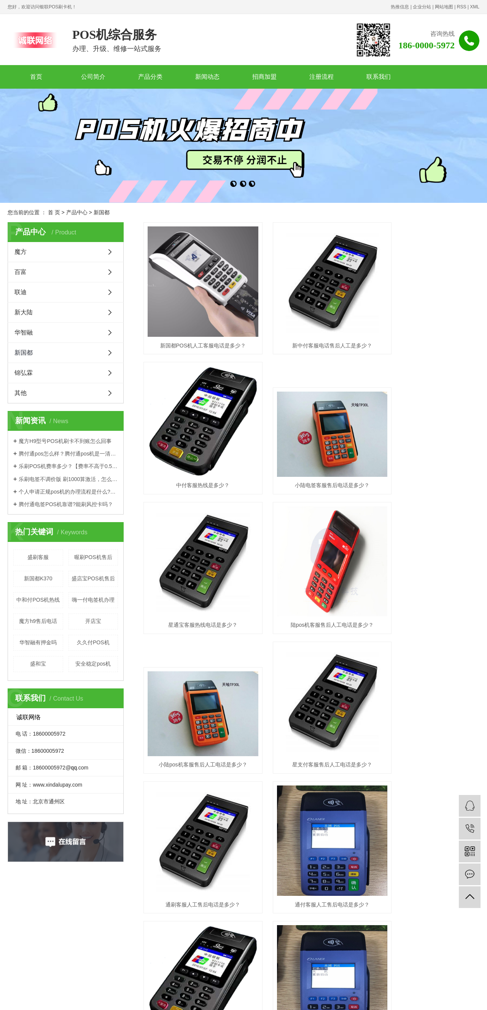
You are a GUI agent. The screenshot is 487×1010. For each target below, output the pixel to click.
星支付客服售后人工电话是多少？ (311, 583)
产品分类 (150, 76)
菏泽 (452, 995)
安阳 (463, 995)
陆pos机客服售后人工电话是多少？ (426, 457)
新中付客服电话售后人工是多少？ (311, 331)
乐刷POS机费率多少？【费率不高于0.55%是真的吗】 (68, 466)
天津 (264, 995)
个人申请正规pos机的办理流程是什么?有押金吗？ (68, 492)
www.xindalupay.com (285, 943)
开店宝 (93, 621)
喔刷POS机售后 (93, 557)
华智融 (23, 332)
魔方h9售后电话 (38, 621)
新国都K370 (38, 578)
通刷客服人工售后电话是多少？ (427, 583)
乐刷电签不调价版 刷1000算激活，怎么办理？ (68, 479)
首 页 (54, 212)
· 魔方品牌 (100, 932)
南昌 (430, 995)
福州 (419, 995)
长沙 (358, 995)
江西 (325, 995)
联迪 (20, 292)
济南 (441, 995)
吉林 (297, 995)
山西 (286, 995)
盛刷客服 (38, 557)
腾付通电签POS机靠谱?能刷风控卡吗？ (66, 504)
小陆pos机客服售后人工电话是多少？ (196, 583)
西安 (220, 995)
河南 (347, 995)
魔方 (20, 252)
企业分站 (422, 7)
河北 (275, 995)
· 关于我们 (150, 955)
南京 (385, 995)
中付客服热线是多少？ (427, 331)
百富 (20, 272)
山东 (336, 995)
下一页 (356, 739)
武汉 (119, 995)
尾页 (380, 739)
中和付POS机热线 (38, 600)
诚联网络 (228, 987)
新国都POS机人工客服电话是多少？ (196, 331)
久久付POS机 (93, 642)
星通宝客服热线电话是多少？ (311, 457)
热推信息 (400, 7)
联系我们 (378, 76)
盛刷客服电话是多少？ (427, 709)
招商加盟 (264, 76)
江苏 (108, 995)
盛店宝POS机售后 (93, 578)
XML (474, 7)
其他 (20, 393)
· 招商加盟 (150, 921)
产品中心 (77, 212)
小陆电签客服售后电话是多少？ (196, 457)
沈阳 (396, 995)
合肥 (197, 995)
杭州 (408, 995)
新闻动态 (207, 76)
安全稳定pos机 (93, 664)
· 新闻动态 (100, 955)
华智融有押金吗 (38, 642)
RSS (461, 7)
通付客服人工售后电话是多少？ (196, 709)
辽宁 (186, 995)
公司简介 (93, 76)
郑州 (164, 995)
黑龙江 (311, 995)
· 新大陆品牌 (102, 943)
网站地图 (444, 7)
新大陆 (23, 312)
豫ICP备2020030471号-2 (101, 987)
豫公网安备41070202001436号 (159, 987)
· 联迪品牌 (150, 932)
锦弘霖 (23, 373)
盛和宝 (38, 664)
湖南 (231, 995)
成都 (474, 995)
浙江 (153, 995)
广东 (175, 995)
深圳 (208, 995)
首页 (36, 76)
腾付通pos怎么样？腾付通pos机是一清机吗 (68, 454)
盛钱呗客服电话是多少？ (311, 709)
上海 (131, 995)
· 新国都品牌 (153, 943)
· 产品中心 (100, 921)
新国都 (102, 212)
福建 (253, 995)
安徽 (242, 995)
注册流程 (321, 76)
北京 (142, 995)
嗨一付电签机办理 (93, 600)
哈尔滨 (371, 995)
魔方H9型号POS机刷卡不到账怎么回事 (65, 441)
